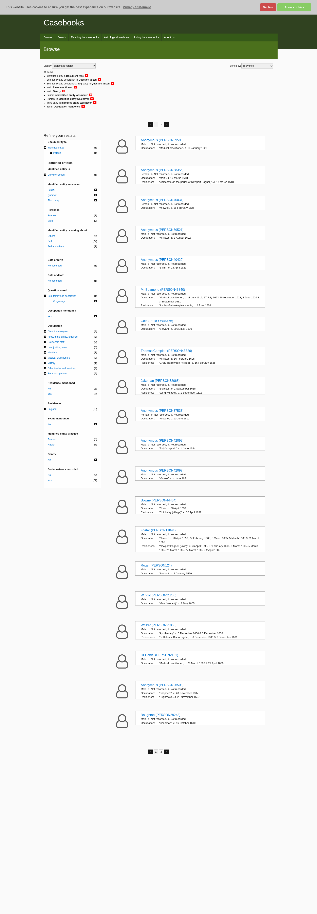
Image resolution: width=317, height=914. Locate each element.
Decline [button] (268, 7)
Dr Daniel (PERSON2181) (159, 655)
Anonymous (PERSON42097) (162, 470)
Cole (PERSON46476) (157, 321)
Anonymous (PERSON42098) (162, 440)
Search (61, 37)
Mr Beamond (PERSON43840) (163, 289)
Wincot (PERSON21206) (158, 595)
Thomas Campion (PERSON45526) (166, 351)
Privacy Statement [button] (137, 7)
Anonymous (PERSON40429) (162, 259)
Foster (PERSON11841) (158, 530)
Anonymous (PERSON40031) (162, 200)
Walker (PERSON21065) (158, 625)
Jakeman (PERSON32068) (160, 380)
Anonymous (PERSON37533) (162, 410)
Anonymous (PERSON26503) (162, 685)
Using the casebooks (146, 37)
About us (169, 37)
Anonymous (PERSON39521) (162, 230)
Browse (48, 37)
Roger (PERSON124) (156, 565)
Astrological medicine (116, 37)
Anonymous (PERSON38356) (162, 170)
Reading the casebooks (85, 37)
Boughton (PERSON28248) (160, 715)
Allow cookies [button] (294, 7)
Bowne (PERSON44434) (158, 500)
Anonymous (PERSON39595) (162, 140)
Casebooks (64, 22)
